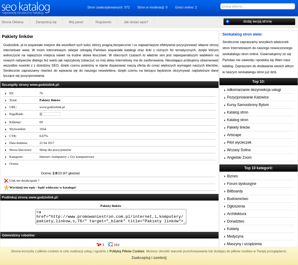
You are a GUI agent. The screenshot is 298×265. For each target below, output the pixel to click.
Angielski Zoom (239, 157)
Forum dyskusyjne (241, 184)
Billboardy (235, 191)
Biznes (232, 176)
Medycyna (235, 236)
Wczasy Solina (239, 150)
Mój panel (76, 22)
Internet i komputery (53, 156)
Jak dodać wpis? (136, 22)
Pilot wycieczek (239, 142)
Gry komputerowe (82, 156)
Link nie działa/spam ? (24, 180)
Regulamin (104, 22)
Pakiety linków (238, 127)
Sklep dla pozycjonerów (55, 149)
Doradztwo (235, 221)
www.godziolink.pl (52, 107)
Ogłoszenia (236, 206)
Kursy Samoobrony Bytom (248, 105)
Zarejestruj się (46, 22)
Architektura (236, 214)
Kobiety (233, 229)
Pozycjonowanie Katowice (248, 97)
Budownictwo (237, 199)
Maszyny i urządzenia (244, 244)
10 (123, 166)
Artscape (234, 135)
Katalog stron (237, 112)
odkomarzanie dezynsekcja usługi (254, 90)
